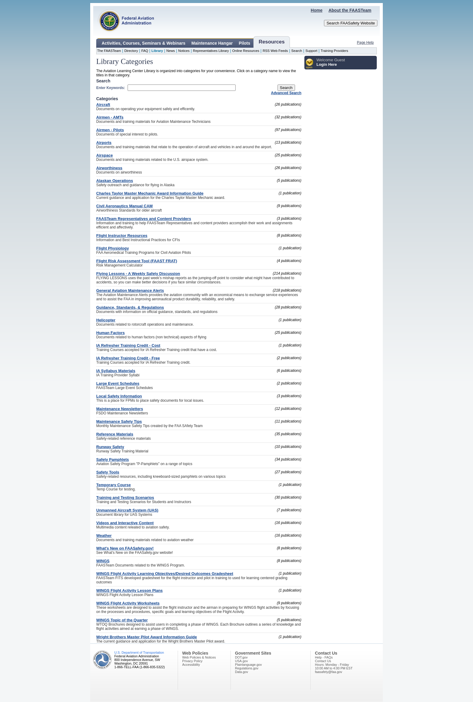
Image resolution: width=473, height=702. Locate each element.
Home (316, 10)
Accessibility (191, 664)
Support (311, 51)
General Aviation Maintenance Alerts (130, 290)
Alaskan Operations (114, 180)
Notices (184, 51)
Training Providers (334, 51)
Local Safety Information (119, 396)
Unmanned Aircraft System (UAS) (127, 510)
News (170, 51)
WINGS (103, 561)
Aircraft (103, 104)
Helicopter (106, 320)
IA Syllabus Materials (115, 371)
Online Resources (245, 51)
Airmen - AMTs (109, 117)
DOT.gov (241, 657)
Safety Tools (107, 472)
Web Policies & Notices (199, 657)
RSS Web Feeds (275, 51)
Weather (104, 535)
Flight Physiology (112, 248)
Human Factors (110, 332)
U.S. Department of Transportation (139, 652)
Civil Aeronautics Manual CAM (124, 206)
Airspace (104, 155)
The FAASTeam (109, 51)
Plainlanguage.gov (248, 664)
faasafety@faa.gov (328, 672)
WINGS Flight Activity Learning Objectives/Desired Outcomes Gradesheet (164, 573)
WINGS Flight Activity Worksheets (128, 603)
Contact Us (323, 661)
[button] (310, 64)
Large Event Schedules (117, 383)
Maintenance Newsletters (119, 409)
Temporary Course (113, 485)
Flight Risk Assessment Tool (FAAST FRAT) (136, 261)
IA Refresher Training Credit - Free (128, 358)
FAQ (144, 51)
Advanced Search (286, 93)
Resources (272, 42)
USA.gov (241, 661)
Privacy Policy (192, 661)
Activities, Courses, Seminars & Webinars (144, 43)
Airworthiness (109, 168)
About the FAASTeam (350, 10)
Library (157, 51)
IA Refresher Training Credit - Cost (128, 345)
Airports (104, 142)
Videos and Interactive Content (125, 523)
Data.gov (241, 672)
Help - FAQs (324, 657)
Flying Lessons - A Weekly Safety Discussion (138, 273)
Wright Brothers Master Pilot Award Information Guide (146, 637)
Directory (131, 51)
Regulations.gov (246, 668)
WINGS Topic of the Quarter (122, 620)
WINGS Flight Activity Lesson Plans (129, 590)
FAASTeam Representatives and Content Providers (143, 218)
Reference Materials (114, 434)
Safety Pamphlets (112, 459)
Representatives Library (211, 51)
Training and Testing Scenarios (125, 497)
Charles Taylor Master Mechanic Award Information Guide (149, 193)
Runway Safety (110, 447)
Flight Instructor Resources (122, 235)
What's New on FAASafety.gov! (125, 548)
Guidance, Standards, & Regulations (130, 307)
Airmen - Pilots (110, 130)
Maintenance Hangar (212, 43)
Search (296, 51)
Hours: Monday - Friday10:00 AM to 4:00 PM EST (334, 666)
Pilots (244, 43)
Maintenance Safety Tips (119, 421)
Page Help (365, 42)
